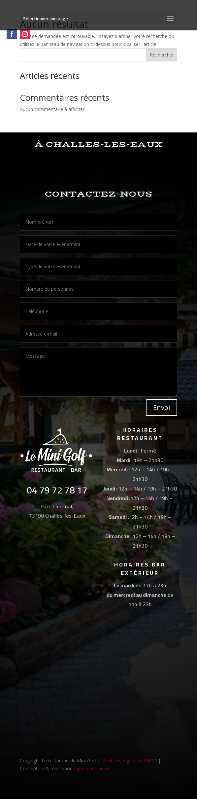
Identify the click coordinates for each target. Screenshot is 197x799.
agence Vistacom (92, 768)
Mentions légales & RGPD (129, 760)
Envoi (161, 407)
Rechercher (162, 55)
